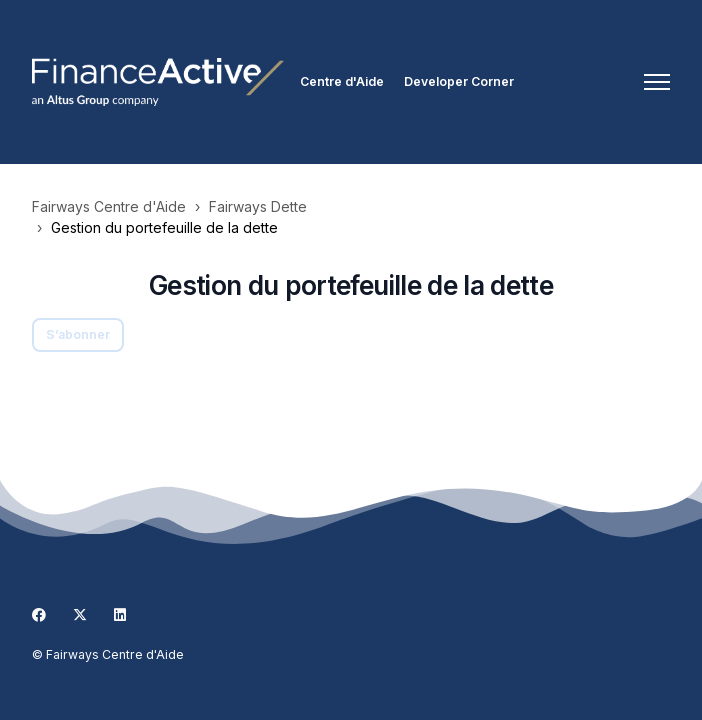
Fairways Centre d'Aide (109, 206)
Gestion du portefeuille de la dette (164, 227)
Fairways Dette (258, 206)
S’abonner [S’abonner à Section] (78, 334)
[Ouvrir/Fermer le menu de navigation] (657, 82)
